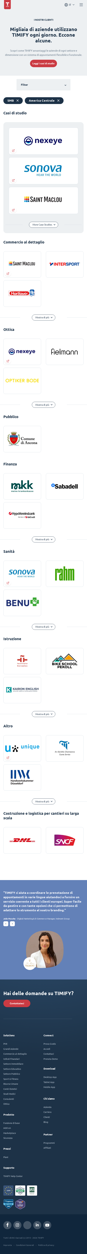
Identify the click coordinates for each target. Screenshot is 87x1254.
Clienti (47, 1117)
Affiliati (47, 1147)
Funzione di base (11, 1123)
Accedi (47, 1049)
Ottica (6, 1103)
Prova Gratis (50, 1043)
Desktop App (50, 1077)
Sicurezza (7, 1138)
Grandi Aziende (10, 1049)
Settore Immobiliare (13, 1063)
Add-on (7, 1128)
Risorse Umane (10, 1083)
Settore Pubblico (11, 1073)
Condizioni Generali (25, 1245)
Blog (46, 1122)
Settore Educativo (12, 1069)
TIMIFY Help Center (13, 1176)
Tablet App (49, 1082)
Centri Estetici (10, 1089)
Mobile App (49, 1087)
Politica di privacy (46, 1245)
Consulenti (8, 1099)
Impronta (7, 1245)
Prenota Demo (51, 1059)
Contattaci (49, 1053)
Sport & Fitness (10, 1079)
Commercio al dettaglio (15, 1053)
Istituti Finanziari (11, 1059)
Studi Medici (9, 1093)
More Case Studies (42, 224)
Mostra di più (42, 317)
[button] (5, 923)
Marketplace (9, 1133)
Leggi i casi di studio (43, 63)
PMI (5, 1043)
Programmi (49, 1143)
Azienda (47, 1107)
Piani (5, 1157)
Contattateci (17, 1003)
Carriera (47, 1112)
